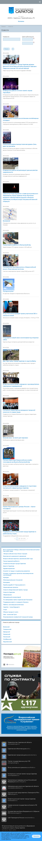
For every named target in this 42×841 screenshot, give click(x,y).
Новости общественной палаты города (15, 590)
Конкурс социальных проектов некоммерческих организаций (18, 574)
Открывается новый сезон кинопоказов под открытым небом (21, 338)
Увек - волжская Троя (10, 614)
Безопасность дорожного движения (14, 556)
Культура (6, 577)
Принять (36, 836)
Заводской (6, 632)
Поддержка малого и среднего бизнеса (15, 602)
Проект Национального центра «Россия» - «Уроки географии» (19, 507)
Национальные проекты (10, 587)
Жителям (21, 21)
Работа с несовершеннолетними (13, 604)
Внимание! (6, 221)
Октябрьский (7, 639)
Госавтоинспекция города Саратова (14, 563)
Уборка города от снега (10, 612)
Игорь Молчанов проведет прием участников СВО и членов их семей (20, 314)
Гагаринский (7, 629)
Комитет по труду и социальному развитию (16, 571)
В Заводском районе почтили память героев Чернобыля (17, 91)
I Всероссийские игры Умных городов (15, 553)
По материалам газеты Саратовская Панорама (17, 599)
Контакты (5, 830)
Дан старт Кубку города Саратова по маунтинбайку (19, 361)
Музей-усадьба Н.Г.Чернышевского (14, 585)
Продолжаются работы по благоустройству (17, 245)
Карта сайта (12, 830)
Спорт (5, 609)
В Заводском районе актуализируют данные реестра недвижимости (20, 171)
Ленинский (6, 637)
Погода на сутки (8, 291)
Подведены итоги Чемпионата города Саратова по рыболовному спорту (19, 532)
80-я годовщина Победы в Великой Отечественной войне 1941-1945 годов (21, 550)
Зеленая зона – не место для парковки (15, 438)
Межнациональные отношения (12, 580)
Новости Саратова (9, 592)
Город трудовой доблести (11, 561)
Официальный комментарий (12, 597)
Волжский (6, 627)
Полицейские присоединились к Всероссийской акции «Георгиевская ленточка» (19, 268)
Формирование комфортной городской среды (18, 617)
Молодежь (6, 582)
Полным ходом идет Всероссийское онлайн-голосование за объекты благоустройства (17, 461)
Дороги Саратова (8, 566)
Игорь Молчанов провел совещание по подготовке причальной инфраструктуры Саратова (19, 487)
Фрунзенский (7, 641)
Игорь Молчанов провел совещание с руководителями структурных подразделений (21, 385)
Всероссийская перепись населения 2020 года (18, 558)
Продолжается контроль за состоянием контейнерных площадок (20, 119)
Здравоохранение (9, 568)
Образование (7, 595)
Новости (10, 26)
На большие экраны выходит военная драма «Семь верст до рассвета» (19, 145)
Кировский (6, 634)
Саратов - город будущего (11, 607)
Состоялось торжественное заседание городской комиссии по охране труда (19, 411)
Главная (3, 26)
